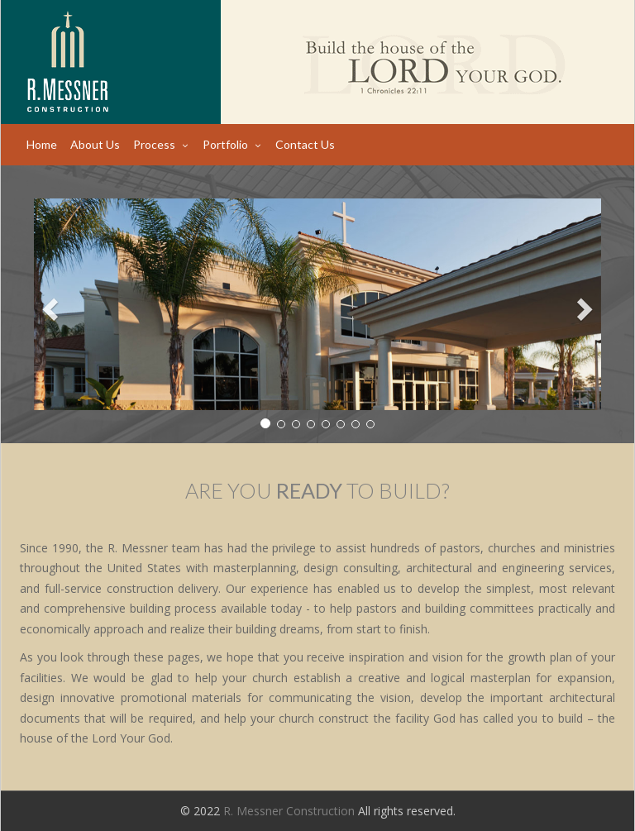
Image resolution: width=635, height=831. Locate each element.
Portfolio (225, 144)
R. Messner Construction (289, 811)
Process (154, 144)
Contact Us (305, 144)
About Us (95, 144)
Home (41, 144)
